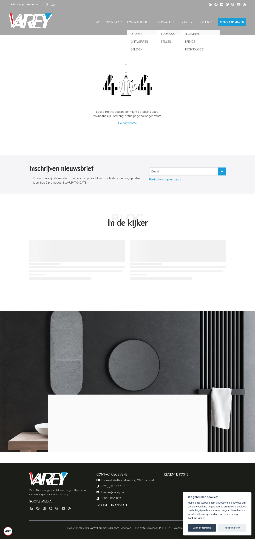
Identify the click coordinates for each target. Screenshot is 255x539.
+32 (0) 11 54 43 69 (113, 486)
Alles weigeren (232, 527)
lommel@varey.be (112, 492)
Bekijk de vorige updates (165, 179)
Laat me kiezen (196, 518)
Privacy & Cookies (145, 528)
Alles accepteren (202, 527)
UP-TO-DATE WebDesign (172, 528)
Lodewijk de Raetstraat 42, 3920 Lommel (127, 480)
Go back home (127, 123)
